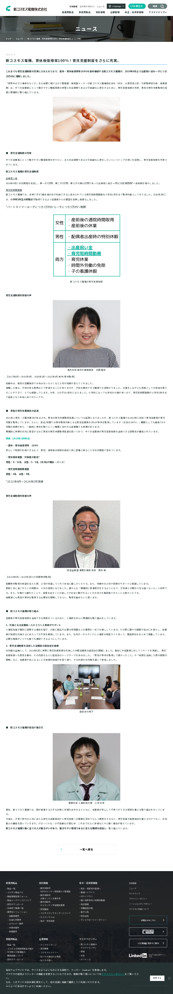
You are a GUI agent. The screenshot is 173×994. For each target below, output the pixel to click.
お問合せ (138, 6)
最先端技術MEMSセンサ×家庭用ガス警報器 (55, 890)
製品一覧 (11, 888)
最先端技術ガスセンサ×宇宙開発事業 (52, 903)
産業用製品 (11, 883)
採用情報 (73, 6)
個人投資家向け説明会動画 (93, 900)
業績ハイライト (88, 892)
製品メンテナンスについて (19, 900)
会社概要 (44, 948)
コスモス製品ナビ (15, 892)
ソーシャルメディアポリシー (140, 904)
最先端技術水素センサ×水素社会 (50, 897)
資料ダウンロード (15, 904)
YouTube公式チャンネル (157, 956)
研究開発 (44, 909)
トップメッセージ (48, 944)
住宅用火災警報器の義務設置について (16, 954)
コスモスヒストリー (49, 952)
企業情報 (43, 939)
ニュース (101, 6)
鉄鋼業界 (13, 931)
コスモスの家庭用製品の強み (20, 948)
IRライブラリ (87, 896)
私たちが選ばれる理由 (50, 956)
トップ (8, 38)
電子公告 (85, 911)
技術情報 (43, 883)
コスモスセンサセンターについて (55, 913)
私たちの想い (46, 960)
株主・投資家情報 (88, 883)
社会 (83, 955)
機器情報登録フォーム (17, 896)
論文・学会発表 (47, 920)
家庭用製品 (11, 939)
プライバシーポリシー (138, 898)
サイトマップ (134, 893)
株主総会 (85, 916)
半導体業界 (14, 927)
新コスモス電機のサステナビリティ (89, 946)
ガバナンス (86, 959)
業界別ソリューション (17, 911)
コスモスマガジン (87, 6)
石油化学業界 (15, 919)
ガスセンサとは (47, 917)
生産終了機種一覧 (15, 908)
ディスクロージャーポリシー (94, 919)
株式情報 (85, 904)
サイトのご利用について (139, 909)
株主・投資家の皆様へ (91, 888)
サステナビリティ (88, 939)
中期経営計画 (87, 908)
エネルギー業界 (16, 923)
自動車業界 (14, 916)
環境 (83, 951)
